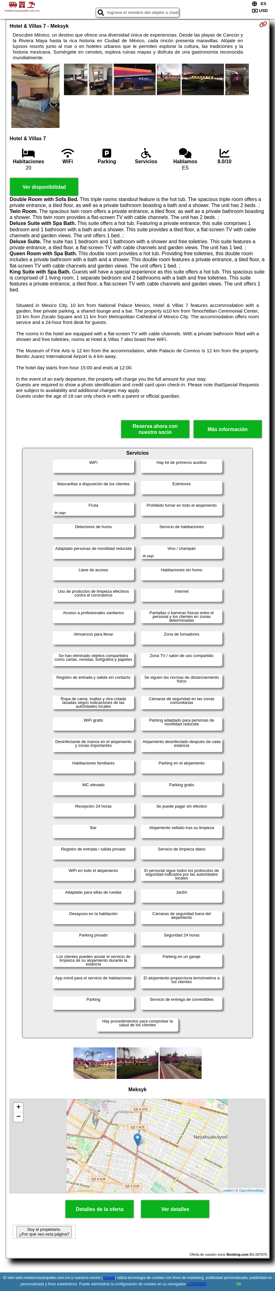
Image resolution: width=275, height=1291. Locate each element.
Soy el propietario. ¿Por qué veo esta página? (44, 1231)
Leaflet (227, 1190)
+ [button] (18, 1107)
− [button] (18, 1117)
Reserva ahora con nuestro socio (155, 429)
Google (109, 1278)
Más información (228, 429)
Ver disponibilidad (44, 187)
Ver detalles (175, 1209)
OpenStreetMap (251, 1190)
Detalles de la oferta (99, 1209)
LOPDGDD (196, 1284)
